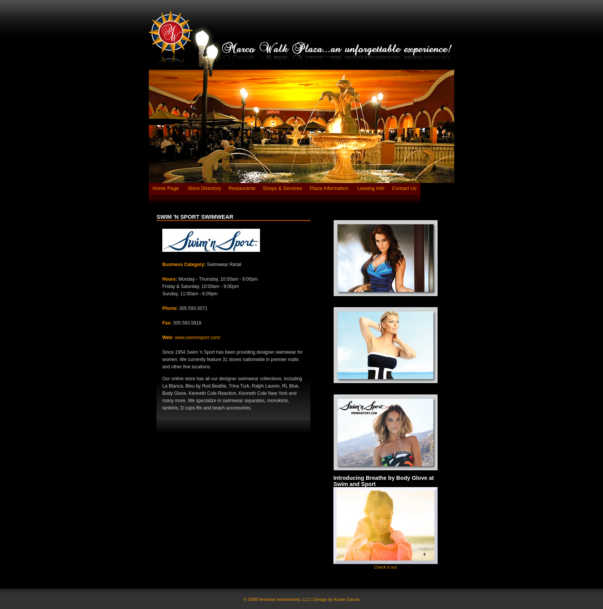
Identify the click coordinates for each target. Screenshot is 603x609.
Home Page (166, 188)
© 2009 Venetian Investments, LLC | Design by (289, 599)
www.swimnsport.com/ (197, 337)
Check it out (385, 567)
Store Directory (204, 188)
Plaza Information (330, 188)
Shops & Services (282, 188)
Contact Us (404, 188)
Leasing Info (371, 188)
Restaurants (241, 188)
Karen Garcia (347, 599)
